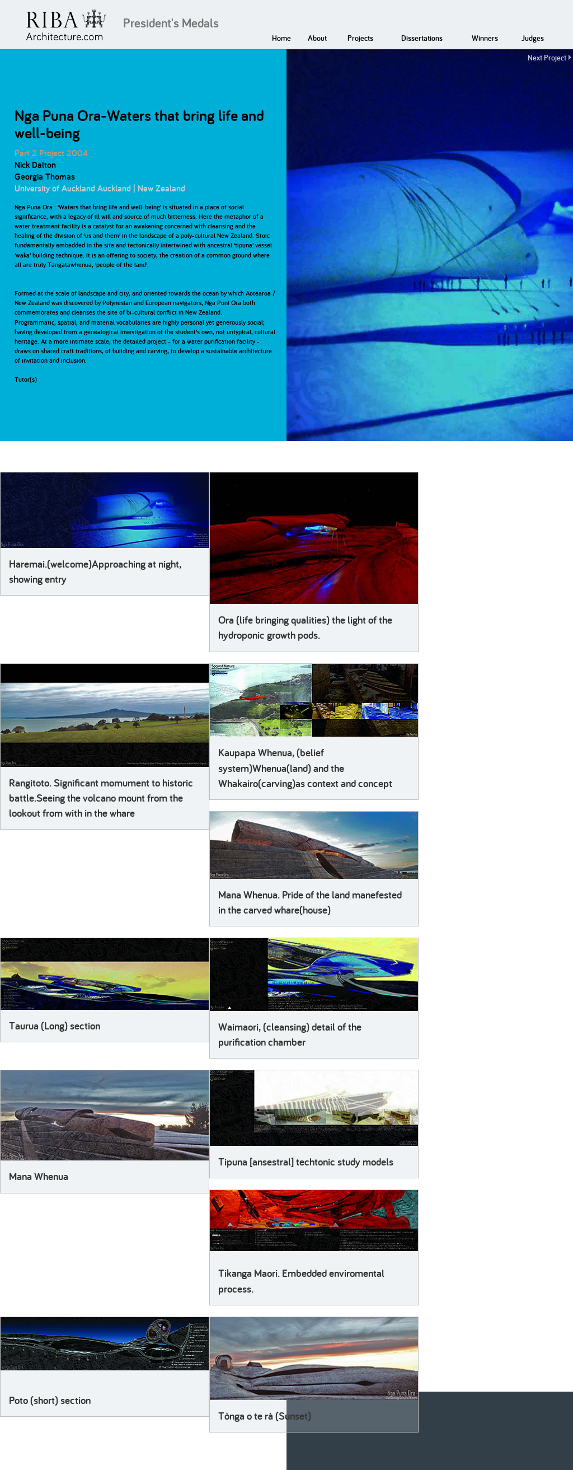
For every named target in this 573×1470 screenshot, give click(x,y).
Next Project (547, 58)
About (317, 38)
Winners (485, 38)
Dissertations (422, 38)
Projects (360, 38)
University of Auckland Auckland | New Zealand (100, 188)
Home (281, 38)
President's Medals (171, 23)
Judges (533, 38)
